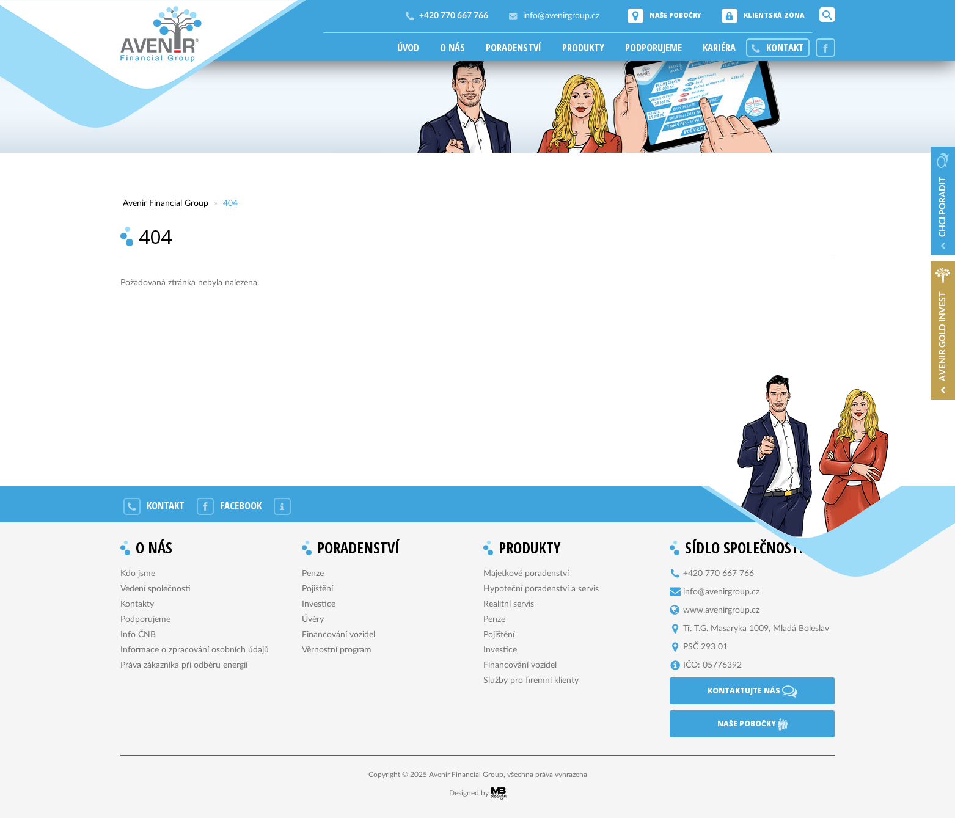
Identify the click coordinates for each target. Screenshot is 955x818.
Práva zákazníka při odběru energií (183, 665)
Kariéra (719, 48)
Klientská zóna (774, 15)
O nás (452, 48)
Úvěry (313, 619)
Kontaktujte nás (752, 691)
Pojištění (317, 589)
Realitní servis (508, 604)
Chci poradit (943, 207)
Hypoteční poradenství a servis (541, 589)
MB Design (499, 793)
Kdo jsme (137, 573)
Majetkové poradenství (526, 573)
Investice (318, 604)
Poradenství (513, 48)
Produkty (583, 48)
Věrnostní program (336, 650)
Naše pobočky (675, 15)
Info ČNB (138, 634)
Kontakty (137, 604)
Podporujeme (653, 48)
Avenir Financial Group (161, 34)
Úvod (408, 48)
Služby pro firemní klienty (531, 680)
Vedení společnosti (155, 589)
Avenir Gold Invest (943, 336)
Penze (313, 573)
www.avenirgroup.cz (721, 610)
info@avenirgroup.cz (561, 16)
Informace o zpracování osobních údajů (194, 650)
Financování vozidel (338, 634)
